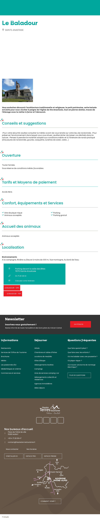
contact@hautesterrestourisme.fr (21, 442)
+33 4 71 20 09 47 (14, 438)
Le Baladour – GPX (12, 288)
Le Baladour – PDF (14, 294)
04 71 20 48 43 (20, 276)
